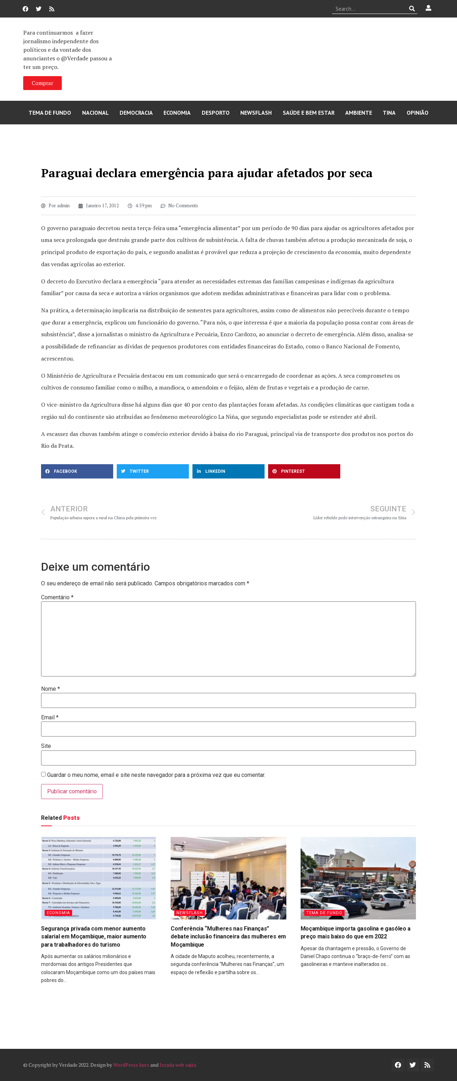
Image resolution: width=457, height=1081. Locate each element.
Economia (177, 112)
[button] (77, 471)
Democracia (136, 112)
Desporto (216, 112)
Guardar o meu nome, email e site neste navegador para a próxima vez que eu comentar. (156, 775)
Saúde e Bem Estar (309, 112)
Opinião (417, 112)
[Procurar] (412, 9)
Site (46, 746)
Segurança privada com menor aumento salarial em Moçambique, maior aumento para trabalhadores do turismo (93, 936)
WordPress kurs (131, 1064)
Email (50, 717)
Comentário (57, 597)
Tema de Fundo (50, 112)
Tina (389, 112)
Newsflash (256, 112)
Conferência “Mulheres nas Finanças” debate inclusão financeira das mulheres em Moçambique (228, 936)
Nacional (95, 112)
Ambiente (358, 112)
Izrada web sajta (178, 1064)
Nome (50, 689)
